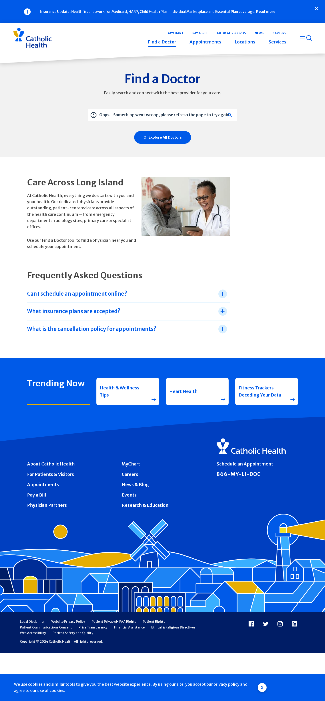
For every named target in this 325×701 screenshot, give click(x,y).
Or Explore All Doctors (163, 137)
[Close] (316, 8)
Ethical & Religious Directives (173, 627)
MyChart (131, 464)
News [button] (259, 33)
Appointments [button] (205, 42)
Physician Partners (47, 505)
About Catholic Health (51, 464)
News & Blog (135, 484)
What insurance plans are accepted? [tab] (73, 311)
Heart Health (183, 391)
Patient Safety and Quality (73, 633)
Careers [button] (279, 33)
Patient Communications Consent (46, 627)
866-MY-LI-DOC (239, 474)
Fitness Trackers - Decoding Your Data (260, 391)
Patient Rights (154, 622)
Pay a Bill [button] (200, 33)
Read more (265, 11)
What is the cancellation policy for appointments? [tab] (91, 329)
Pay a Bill (36, 495)
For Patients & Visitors (50, 474)
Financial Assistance (129, 627)
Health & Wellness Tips (119, 391)
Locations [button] (245, 42)
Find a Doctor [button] (162, 42)
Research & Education (145, 505)
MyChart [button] (175, 33)
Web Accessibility (33, 633)
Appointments (43, 484)
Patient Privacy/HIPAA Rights (114, 622)
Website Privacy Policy (68, 622)
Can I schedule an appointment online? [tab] (77, 293)
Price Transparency (93, 627)
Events (129, 495)
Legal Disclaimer (32, 622)
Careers (130, 474)
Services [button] (277, 42)
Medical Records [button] (231, 33)
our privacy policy (222, 684)
